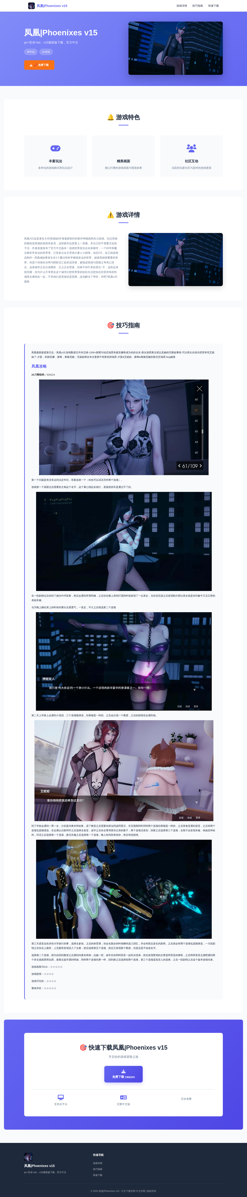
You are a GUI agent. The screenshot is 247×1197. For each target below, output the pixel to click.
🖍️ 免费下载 (39, 65)
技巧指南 (197, 5)
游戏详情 (181, 5)
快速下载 (213, 5)
